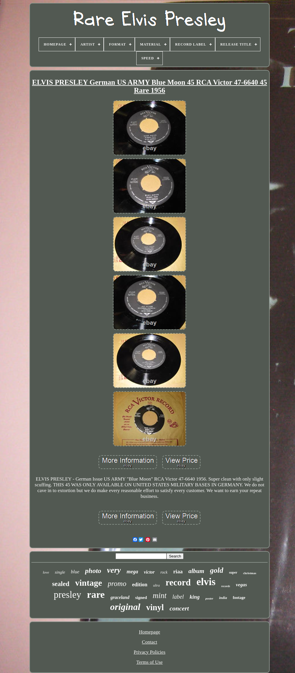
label (178, 596)
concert (179, 608)
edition (139, 584)
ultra (156, 585)
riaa (178, 571)
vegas (241, 584)
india (223, 598)
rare (96, 594)
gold (216, 570)
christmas (249, 573)
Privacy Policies (149, 652)
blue (75, 571)
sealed (60, 583)
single (60, 572)
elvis (205, 581)
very (114, 570)
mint (160, 595)
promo (117, 583)
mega (132, 571)
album (196, 571)
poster (209, 598)
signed (141, 597)
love (46, 572)
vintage (88, 582)
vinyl (155, 607)
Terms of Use (149, 662)
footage (239, 598)
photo (93, 570)
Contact (149, 642)
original (125, 607)
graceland (119, 597)
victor (149, 572)
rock (163, 572)
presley (67, 594)
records (225, 586)
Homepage (149, 632)
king (195, 597)
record (178, 582)
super (233, 572)
